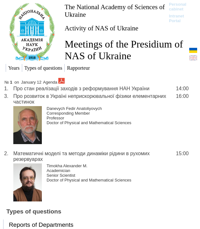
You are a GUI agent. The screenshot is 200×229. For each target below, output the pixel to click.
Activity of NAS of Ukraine (101, 28)
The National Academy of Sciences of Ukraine (115, 10)
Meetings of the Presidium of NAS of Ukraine (124, 49)
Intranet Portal (176, 18)
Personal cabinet (177, 6)
